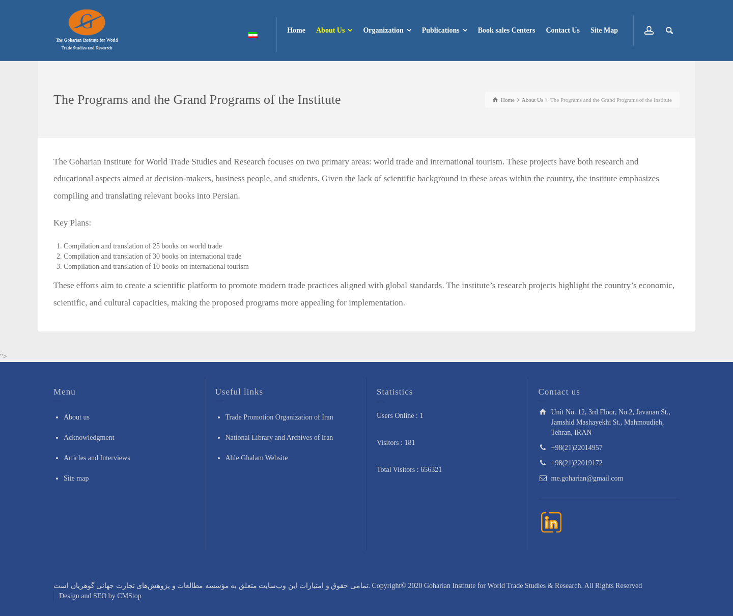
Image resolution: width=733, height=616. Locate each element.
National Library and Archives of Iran (279, 437)
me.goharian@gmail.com (587, 478)
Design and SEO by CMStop (100, 596)
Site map (76, 478)
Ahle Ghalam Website (256, 458)
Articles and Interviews (97, 458)
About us (77, 417)
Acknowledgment (89, 437)
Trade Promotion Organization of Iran (279, 417)
